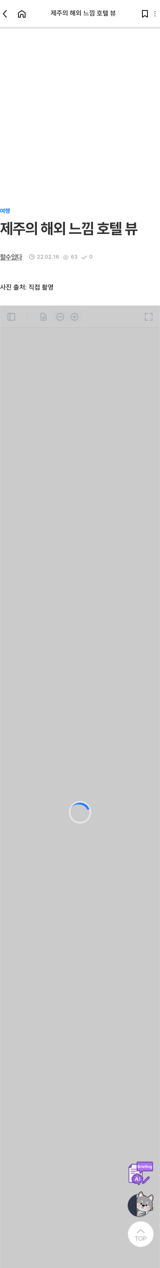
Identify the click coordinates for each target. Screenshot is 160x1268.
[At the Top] (141, 1234)
